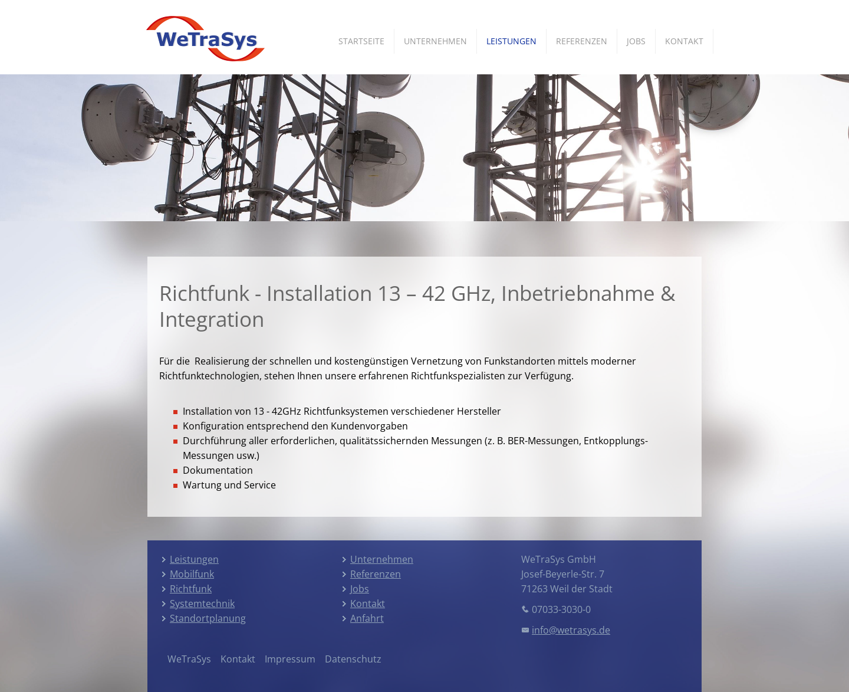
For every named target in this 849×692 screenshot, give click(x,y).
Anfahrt (367, 618)
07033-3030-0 (561, 609)
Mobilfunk (192, 574)
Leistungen (511, 41)
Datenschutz (353, 658)
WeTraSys (189, 658)
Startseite (361, 41)
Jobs (636, 41)
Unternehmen (435, 41)
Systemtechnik (202, 603)
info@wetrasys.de (571, 630)
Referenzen (581, 41)
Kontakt (684, 41)
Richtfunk (191, 588)
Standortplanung (208, 618)
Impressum (290, 658)
